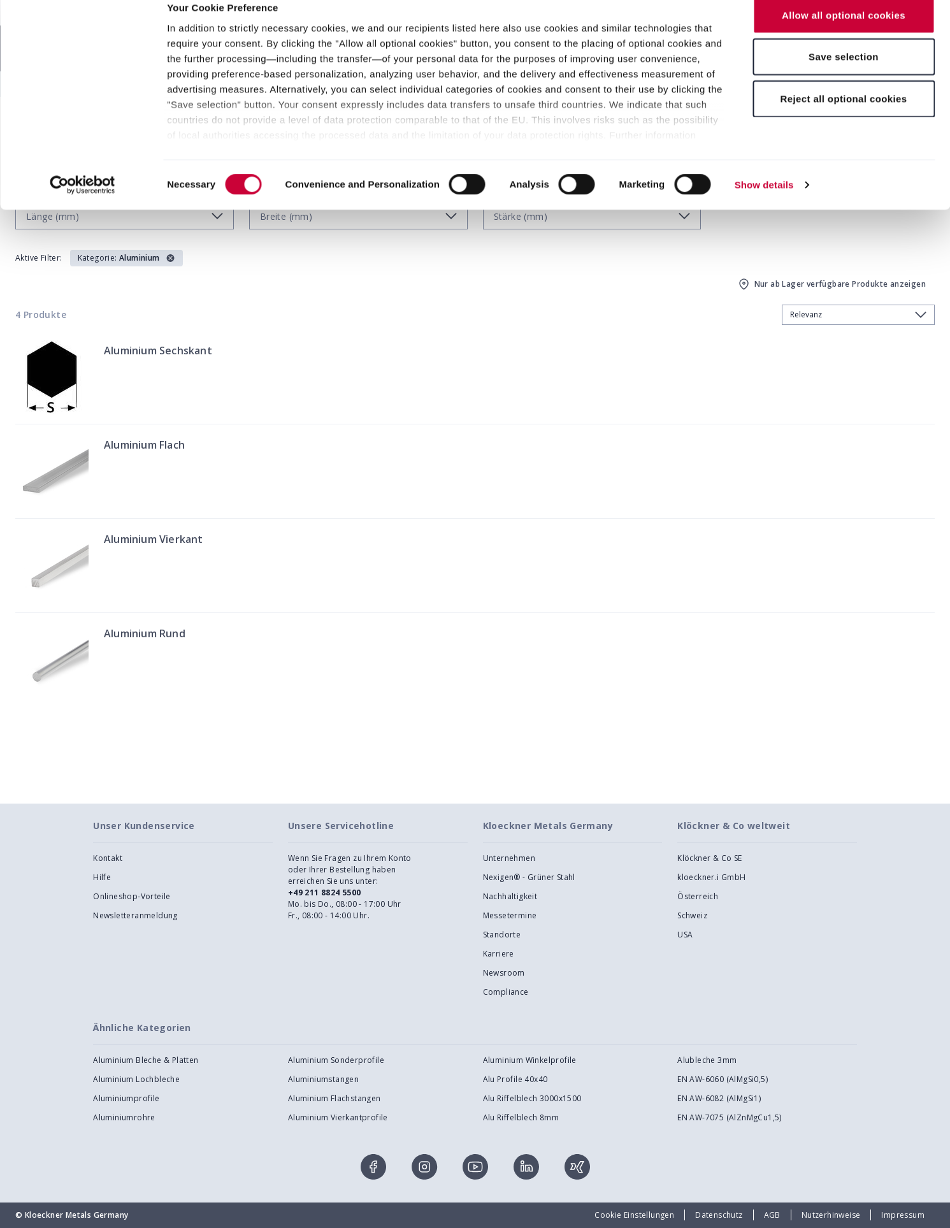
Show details (764, 203)
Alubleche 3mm (707, 1060)
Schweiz (692, 915)
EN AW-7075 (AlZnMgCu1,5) (729, 1117)
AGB (772, 1215)
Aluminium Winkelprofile (530, 1060)
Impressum (903, 1215)
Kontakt (107, 858)
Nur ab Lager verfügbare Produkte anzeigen (831, 284)
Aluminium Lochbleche (136, 1079)
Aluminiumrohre (124, 1117)
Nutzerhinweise (831, 1215)
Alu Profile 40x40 (515, 1079)
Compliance (506, 991)
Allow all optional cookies (843, 33)
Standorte (502, 934)
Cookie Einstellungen (634, 1215)
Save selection (844, 75)
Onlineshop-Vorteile (132, 896)
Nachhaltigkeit (510, 896)
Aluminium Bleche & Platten (145, 1060)
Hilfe (102, 877)
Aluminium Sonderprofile (336, 1060)
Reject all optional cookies (843, 117)
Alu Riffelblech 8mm (521, 1117)
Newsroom (504, 972)
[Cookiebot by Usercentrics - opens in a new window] (82, 203)
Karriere (498, 953)
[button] (126, 258)
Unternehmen (509, 858)
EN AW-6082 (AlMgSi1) (719, 1098)
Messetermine (510, 915)
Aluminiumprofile (126, 1098)
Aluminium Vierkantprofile (338, 1117)
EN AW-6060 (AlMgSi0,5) (722, 1079)
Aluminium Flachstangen (334, 1098)
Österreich (697, 896)
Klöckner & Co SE (709, 858)
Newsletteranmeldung (135, 915)
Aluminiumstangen (323, 1079)
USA (685, 934)
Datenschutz (718, 1215)
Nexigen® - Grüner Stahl (529, 877)
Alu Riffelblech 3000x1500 (532, 1098)
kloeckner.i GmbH (711, 877)
